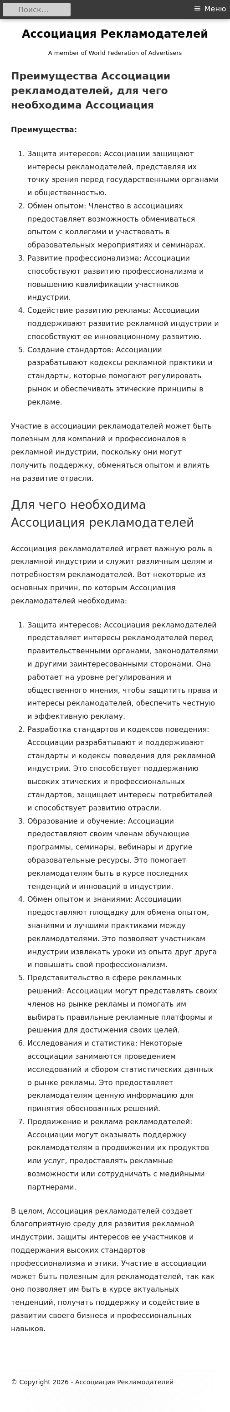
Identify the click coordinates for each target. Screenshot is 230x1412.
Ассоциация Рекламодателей (115, 34)
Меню (215, 9)
